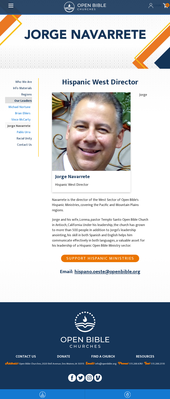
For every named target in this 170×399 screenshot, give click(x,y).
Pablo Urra (23, 132)
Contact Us (24, 144)
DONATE (63, 356)
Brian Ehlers (22, 113)
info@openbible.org (101, 363)
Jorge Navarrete (18, 125)
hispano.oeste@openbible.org (107, 272)
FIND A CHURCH (103, 356)
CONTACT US (26, 356)
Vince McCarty (20, 119)
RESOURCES (145, 356)
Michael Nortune (19, 107)
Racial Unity (24, 138)
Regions (26, 94)
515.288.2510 (154, 363)
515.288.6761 (130, 363)
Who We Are (23, 81)
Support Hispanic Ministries (100, 258)
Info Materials (22, 88)
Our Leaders (23, 100)
